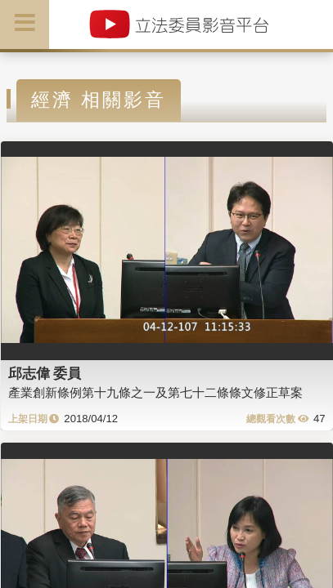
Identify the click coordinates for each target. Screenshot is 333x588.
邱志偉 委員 (45, 373)
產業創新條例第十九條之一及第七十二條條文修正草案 (155, 392)
